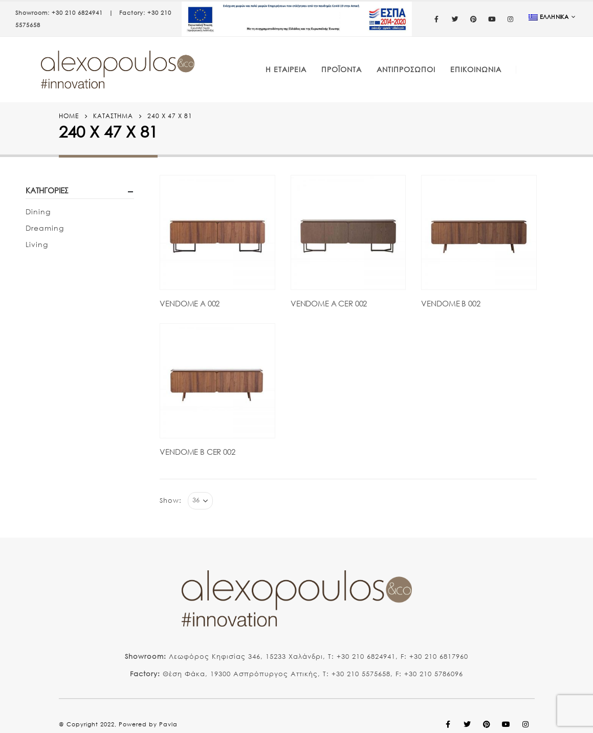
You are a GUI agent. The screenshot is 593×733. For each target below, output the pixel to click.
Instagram (526, 724)
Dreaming (45, 228)
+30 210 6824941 (77, 13)
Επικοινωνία (475, 69)
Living (37, 244)
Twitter (467, 724)
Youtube (506, 724)
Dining (38, 211)
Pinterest (487, 724)
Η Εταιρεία (286, 69)
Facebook (448, 724)
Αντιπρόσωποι (406, 69)
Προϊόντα (341, 69)
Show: (171, 500)
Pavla (168, 724)
